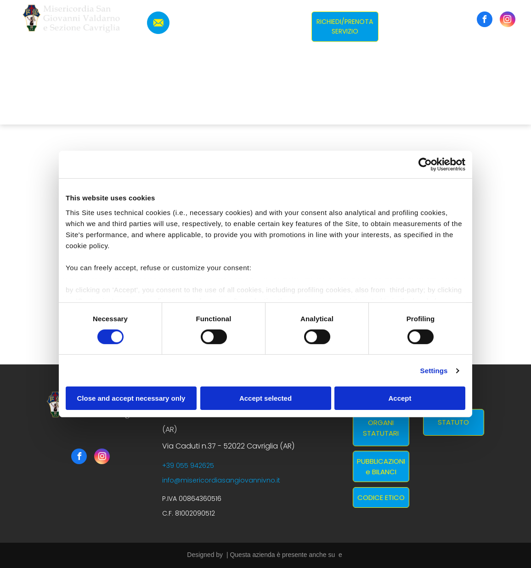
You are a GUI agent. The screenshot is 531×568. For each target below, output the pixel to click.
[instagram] (507, 20)
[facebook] (484, 20)
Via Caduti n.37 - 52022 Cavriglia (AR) (228, 446)
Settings (434, 371)
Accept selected (265, 398)
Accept (399, 398)
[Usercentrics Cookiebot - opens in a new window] (425, 164)
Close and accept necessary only (131, 398)
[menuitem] (216, 89)
